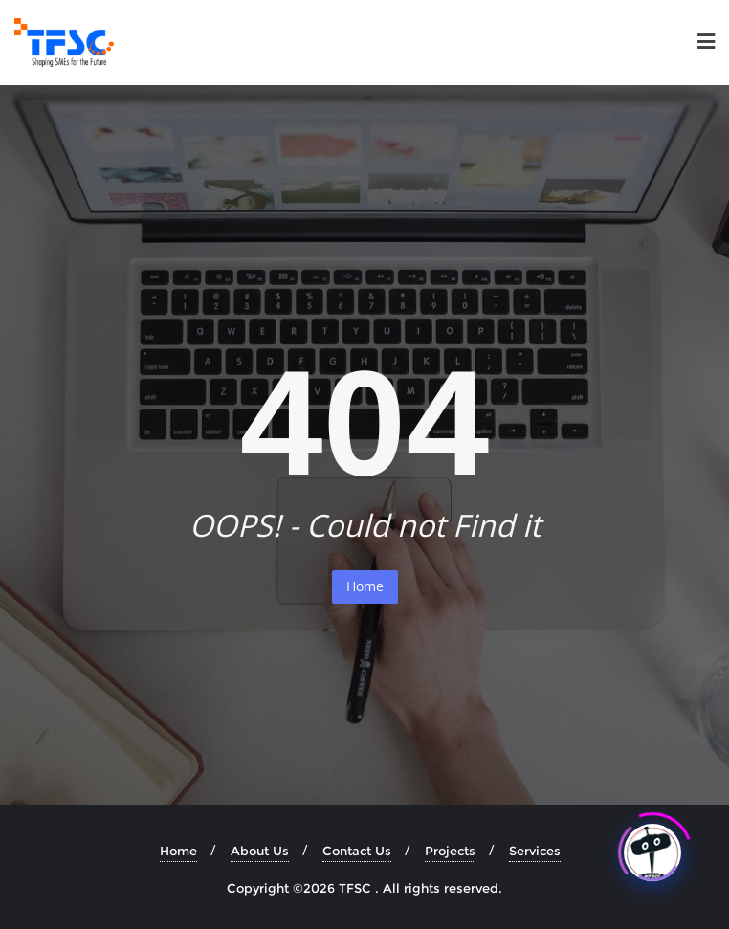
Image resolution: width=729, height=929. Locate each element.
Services (535, 850)
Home (365, 586)
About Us (260, 850)
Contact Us (356, 850)
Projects (450, 850)
